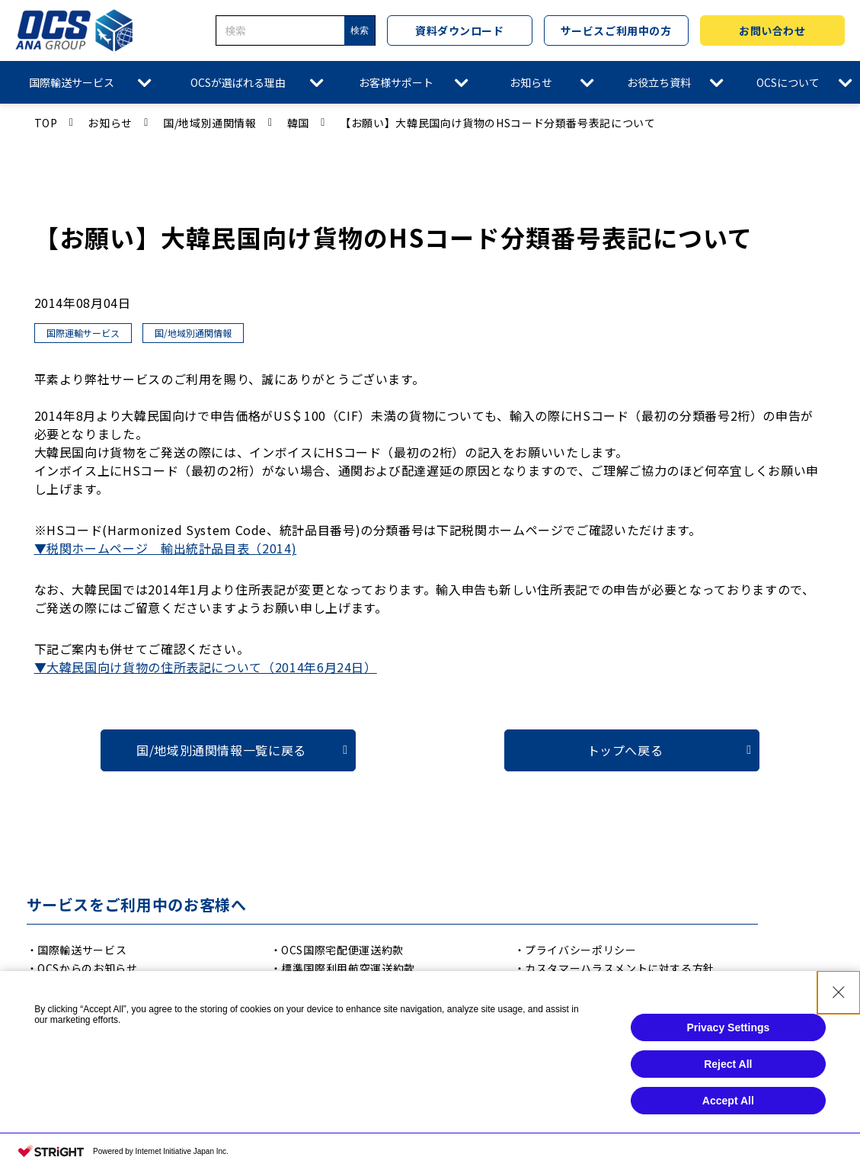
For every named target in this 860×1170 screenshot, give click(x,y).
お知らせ (531, 82)
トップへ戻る (625, 750)
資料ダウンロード (459, 30)
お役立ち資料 (659, 82)
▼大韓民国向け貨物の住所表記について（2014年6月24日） (205, 667)
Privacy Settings (727, 1030)
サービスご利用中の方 (616, 30)
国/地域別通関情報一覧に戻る (221, 750)
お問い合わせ (772, 30)
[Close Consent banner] (838, 995)
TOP (46, 122)
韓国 (298, 122)
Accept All (728, 1104)
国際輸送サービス (71, 82)
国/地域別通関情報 (210, 122)
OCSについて (788, 82)
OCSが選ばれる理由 (238, 82)
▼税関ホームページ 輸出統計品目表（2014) (165, 548)
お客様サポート (396, 82)
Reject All (728, 1067)
